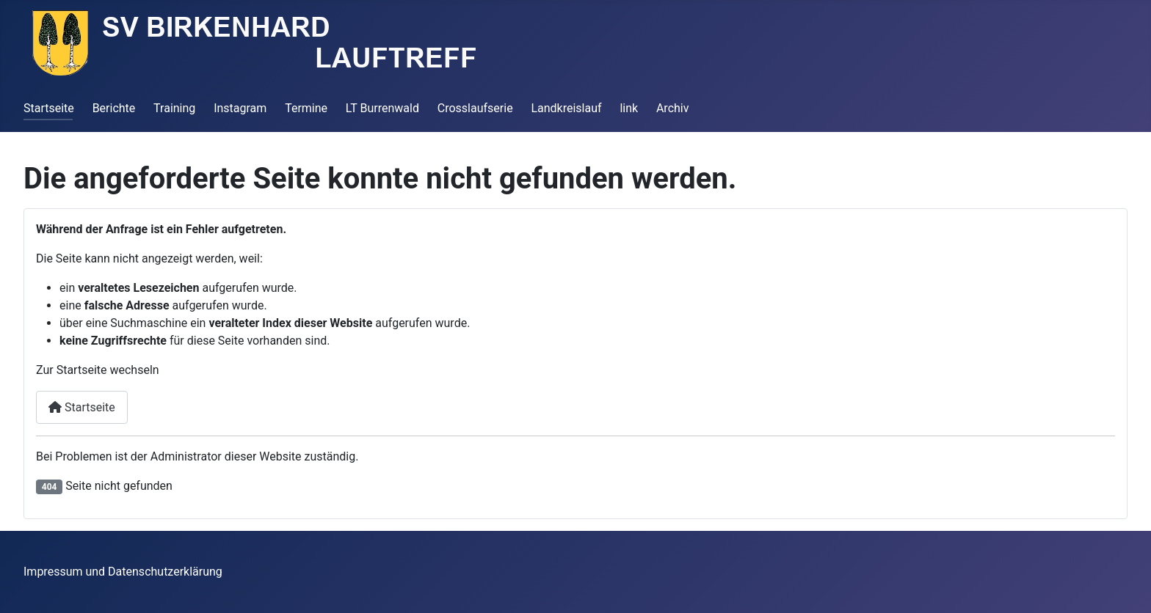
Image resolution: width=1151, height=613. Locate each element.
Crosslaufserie (475, 108)
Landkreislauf (566, 108)
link (629, 108)
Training (174, 108)
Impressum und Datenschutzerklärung (122, 572)
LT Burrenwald (382, 108)
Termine (306, 108)
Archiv (672, 108)
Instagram (240, 108)
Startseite (48, 108)
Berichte (114, 108)
